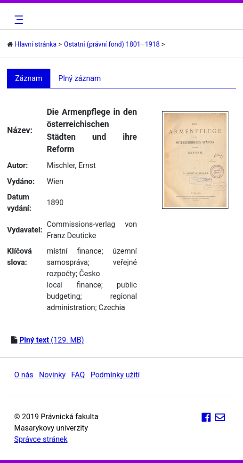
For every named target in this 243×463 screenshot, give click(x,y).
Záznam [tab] (28, 78)
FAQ (78, 374)
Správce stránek (40, 439)
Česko (89, 273)
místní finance (74, 251)
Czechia (111, 307)
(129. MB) (51, 339)
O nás (23, 374)
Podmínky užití (114, 374)
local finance (74, 284)
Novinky (52, 374)
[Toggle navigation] (17, 19)
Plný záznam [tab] (79, 78)
